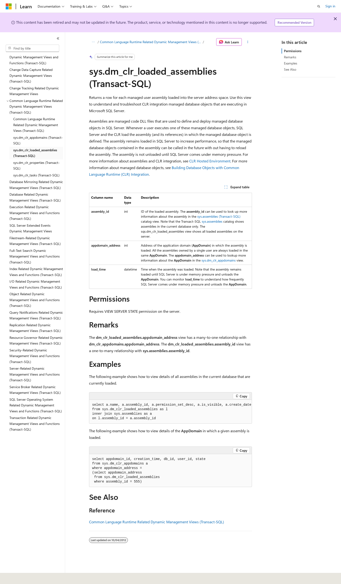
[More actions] (248, 42)
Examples (290, 63)
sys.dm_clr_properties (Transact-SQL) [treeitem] (36, 165)
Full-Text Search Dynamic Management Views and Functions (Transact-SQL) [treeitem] (34, 256)
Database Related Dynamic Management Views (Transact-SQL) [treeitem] (35, 197)
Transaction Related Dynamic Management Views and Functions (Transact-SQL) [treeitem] (34, 423)
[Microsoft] (9, 6)
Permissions (292, 51)
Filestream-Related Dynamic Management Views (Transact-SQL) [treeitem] (35, 241)
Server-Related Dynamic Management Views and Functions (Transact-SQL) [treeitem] (34, 374)
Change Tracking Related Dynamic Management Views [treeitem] (34, 91)
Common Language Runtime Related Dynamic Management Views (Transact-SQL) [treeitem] (35, 125)
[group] (170, 412)
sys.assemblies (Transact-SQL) (218, 216)
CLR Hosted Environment (209, 160)
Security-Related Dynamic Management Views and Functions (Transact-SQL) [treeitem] (34, 356)
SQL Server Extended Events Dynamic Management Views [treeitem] (30, 228)
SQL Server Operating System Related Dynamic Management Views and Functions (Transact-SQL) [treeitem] (35, 405)
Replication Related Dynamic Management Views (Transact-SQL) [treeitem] (35, 328)
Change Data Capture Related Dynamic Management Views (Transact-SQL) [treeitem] (31, 75)
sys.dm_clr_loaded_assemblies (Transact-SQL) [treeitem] (35, 153)
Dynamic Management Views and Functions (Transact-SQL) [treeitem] (33, 60)
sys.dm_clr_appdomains (219, 260)
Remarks (290, 57)
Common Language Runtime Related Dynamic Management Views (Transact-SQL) (151, 42)
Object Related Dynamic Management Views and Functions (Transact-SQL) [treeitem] (34, 300)
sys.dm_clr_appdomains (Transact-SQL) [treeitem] (38, 140)
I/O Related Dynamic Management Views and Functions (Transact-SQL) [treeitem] (35, 284)
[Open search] (318, 6)
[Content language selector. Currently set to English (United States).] (27, 577)
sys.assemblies (212, 221)
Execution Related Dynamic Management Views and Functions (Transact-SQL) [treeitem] (34, 213)
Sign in (330, 6)
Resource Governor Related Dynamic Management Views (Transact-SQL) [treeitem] (36, 340)
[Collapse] (58, 38)
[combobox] (32, 48)
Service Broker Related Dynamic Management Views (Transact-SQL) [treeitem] (35, 390)
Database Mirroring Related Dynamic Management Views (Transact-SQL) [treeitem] (36, 184)
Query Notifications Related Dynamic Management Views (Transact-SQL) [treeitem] (36, 315)
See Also (290, 69)
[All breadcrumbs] (93, 42)
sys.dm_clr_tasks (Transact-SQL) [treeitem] (36, 175)
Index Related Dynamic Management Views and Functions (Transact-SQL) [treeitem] (36, 272)
